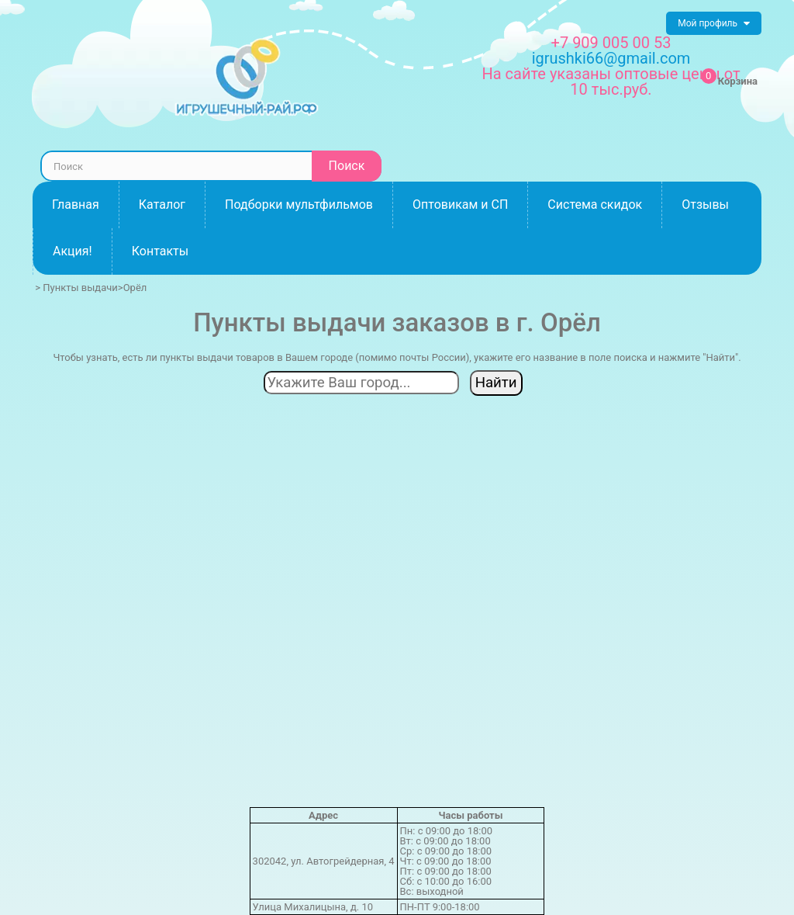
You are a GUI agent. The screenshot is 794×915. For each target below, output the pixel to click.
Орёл (135, 287)
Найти (496, 382)
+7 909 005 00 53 (611, 42)
